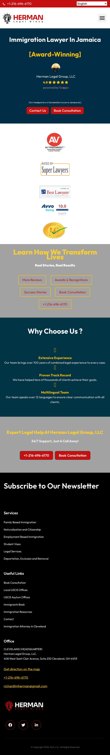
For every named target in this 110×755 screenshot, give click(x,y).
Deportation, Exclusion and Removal (26, 558)
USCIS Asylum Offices (17, 597)
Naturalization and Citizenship (22, 529)
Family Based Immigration (20, 522)
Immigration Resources (18, 612)
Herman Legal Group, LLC (55, 76)
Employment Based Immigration (24, 537)
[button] (102, 18)
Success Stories (35, 292)
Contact (9, 619)
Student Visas (12, 544)
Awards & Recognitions (71, 280)
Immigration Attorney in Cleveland (25, 626)
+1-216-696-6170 (19, 3)
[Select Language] (92, 3)
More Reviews (32, 280)
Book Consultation (72, 292)
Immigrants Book (14, 604)
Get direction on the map (22, 669)
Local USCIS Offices (15, 590)
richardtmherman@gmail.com (25, 686)
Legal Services (12, 551)
